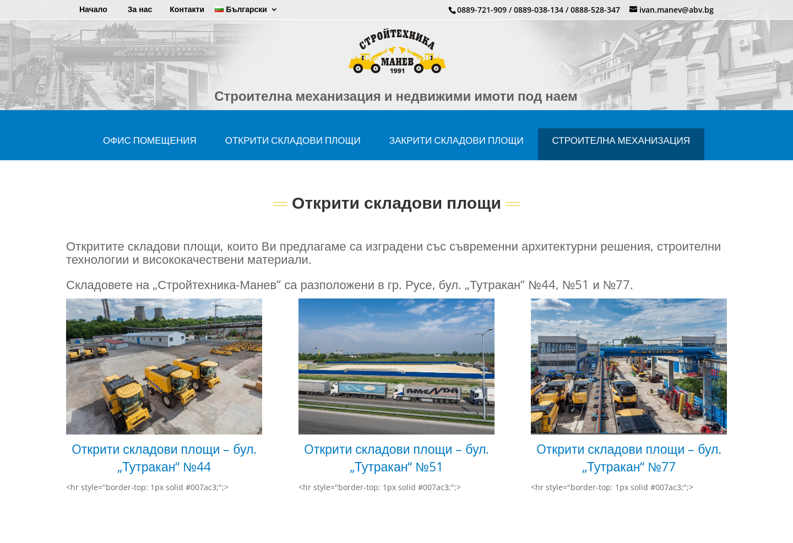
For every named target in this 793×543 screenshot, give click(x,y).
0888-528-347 (595, 9)
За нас (140, 10)
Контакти (187, 10)
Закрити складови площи (456, 150)
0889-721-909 (482, 9)
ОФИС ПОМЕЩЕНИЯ (150, 150)
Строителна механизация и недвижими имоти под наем (396, 108)
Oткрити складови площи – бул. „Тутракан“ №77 (629, 467)
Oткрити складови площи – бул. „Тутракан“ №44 (164, 467)
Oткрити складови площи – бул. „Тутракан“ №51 (397, 467)
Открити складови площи (293, 150)
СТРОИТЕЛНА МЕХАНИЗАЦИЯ (621, 150)
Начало (93, 10)
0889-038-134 (538, 9)
